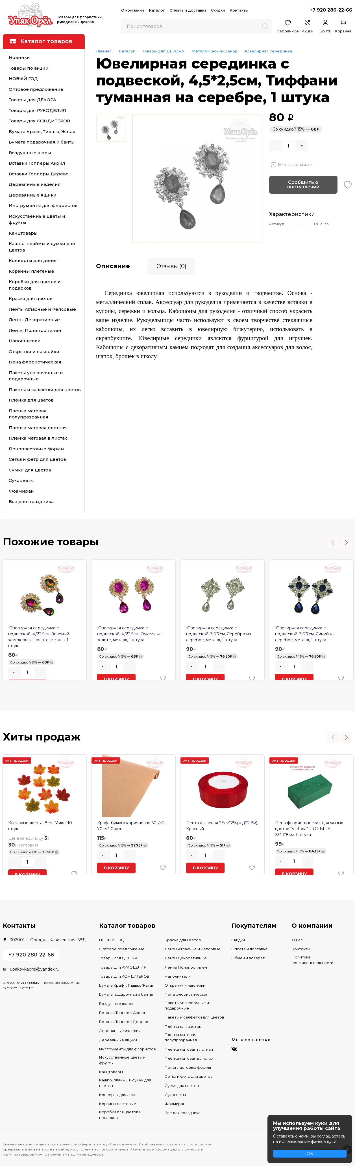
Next (346, 542)
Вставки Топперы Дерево (39, 174)
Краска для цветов (31, 298)
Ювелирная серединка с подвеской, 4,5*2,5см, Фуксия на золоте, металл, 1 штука (129, 633)
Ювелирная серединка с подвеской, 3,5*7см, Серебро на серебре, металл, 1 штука (218, 633)
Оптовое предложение (36, 89)
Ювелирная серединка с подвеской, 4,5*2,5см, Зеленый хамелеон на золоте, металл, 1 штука (38, 636)
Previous (333, 542)
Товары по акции (29, 68)
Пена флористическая (35, 362)
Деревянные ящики (32, 195)
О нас (297, 940)
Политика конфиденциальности (312, 960)
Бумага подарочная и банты (42, 142)
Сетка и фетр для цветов (37, 459)
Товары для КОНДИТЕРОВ (39, 121)
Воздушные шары (30, 152)
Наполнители (25, 340)
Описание (113, 265)
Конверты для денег (33, 260)
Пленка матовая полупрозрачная (28, 414)
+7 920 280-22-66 (331, 10)
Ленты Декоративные (34, 319)
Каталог (157, 10)
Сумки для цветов (30, 470)
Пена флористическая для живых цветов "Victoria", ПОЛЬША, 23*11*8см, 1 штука (309, 828)
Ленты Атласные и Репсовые (42, 309)
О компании (132, 10)
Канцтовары (23, 233)
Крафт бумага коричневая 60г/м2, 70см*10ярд (131, 825)
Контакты (239, 10)
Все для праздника (31, 501)
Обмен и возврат (248, 958)
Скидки (218, 10)
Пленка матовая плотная (38, 427)
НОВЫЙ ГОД (23, 78)
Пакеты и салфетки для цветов (45, 389)
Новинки (19, 57)
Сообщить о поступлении (303, 184)
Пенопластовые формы (36, 448)
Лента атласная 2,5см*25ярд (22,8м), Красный (222, 825)
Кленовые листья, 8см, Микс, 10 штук (40, 825)
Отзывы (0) (171, 265)
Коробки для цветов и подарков (35, 285)
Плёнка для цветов (31, 400)
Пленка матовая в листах (38, 438)
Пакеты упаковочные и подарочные (36, 376)
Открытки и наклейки (34, 351)
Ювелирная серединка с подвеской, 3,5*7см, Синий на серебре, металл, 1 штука (305, 633)
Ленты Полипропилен (35, 330)
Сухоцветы (21, 480)
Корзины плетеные (31, 271)
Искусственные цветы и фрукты (37, 219)
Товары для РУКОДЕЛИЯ (37, 110)
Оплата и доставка (187, 10)
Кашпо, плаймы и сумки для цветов (42, 247)
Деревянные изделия (35, 184)
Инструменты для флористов (43, 205)
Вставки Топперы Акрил (37, 163)
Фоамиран (21, 491)
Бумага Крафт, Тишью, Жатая (42, 131)
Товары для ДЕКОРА (32, 99)
